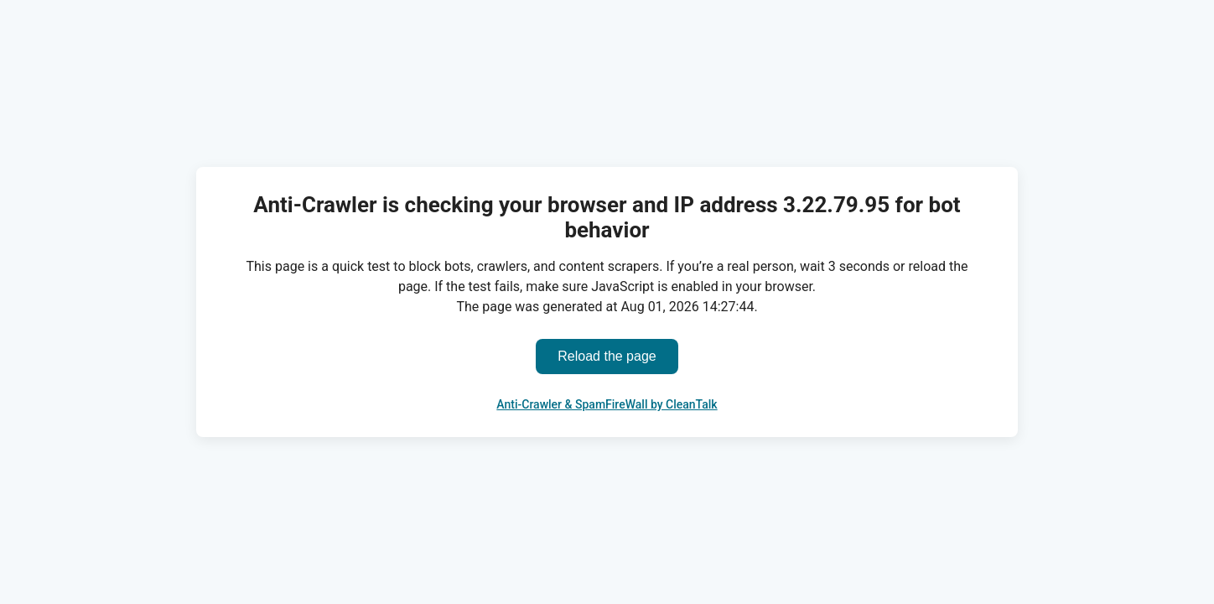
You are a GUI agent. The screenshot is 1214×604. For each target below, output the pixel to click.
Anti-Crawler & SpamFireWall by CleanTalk (606, 404)
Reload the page (607, 356)
